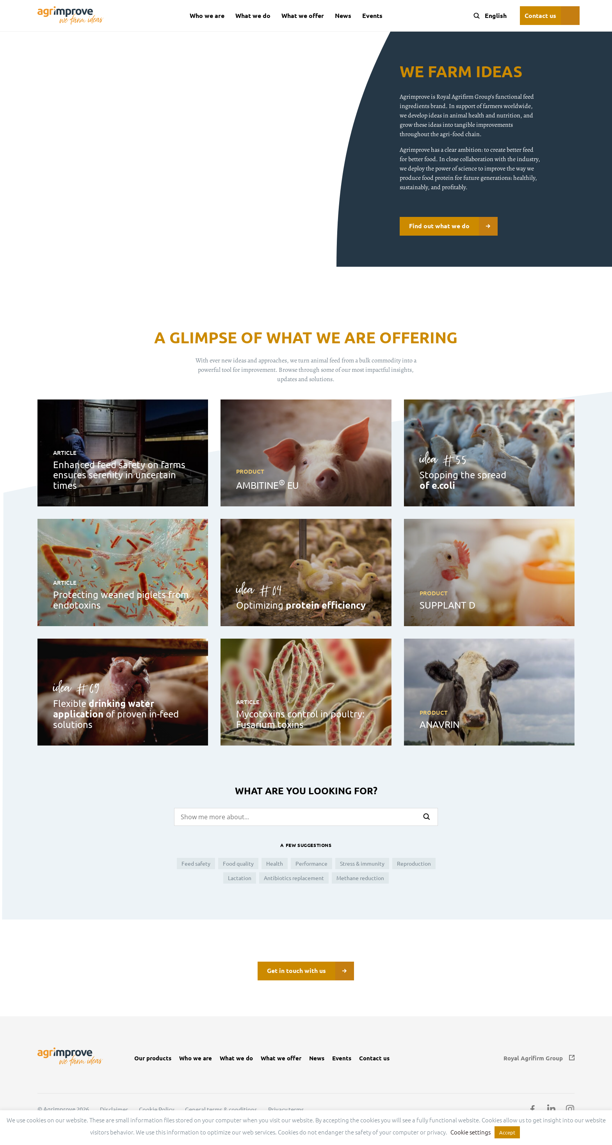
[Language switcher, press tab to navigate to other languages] (495, 15)
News (343, 15)
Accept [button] (507, 1132)
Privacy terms (286, 1109)
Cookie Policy (156, 1109)
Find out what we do (453, 226)
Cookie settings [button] (470, 1132)
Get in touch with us (310, 971)
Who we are (207, 15)
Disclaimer (114, 1109)
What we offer (302, 15)
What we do (252, 15)
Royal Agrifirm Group (533, 1058)
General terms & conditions (221, 1109)
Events (372, 15)
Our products (152, 1058)
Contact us (540, 15)
